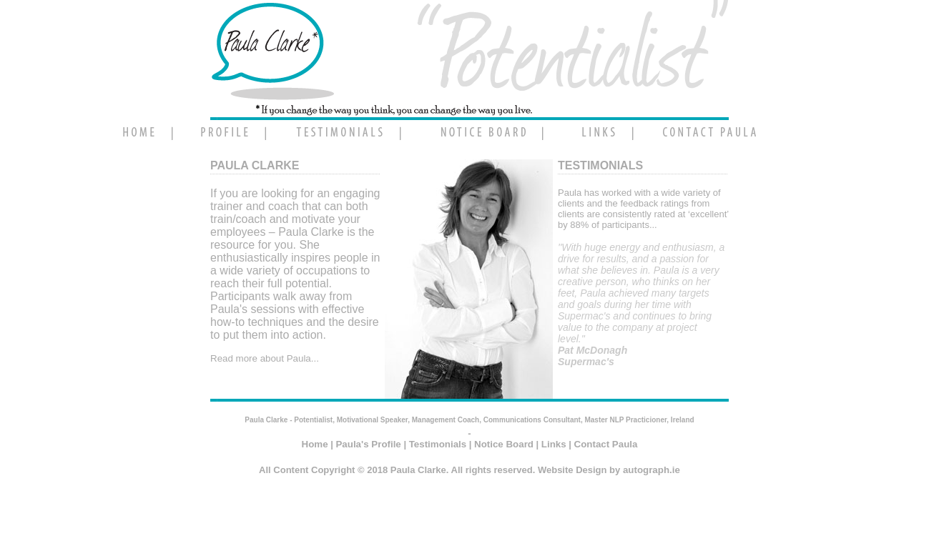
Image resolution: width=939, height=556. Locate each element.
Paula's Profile (367, 444)
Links (553, 444)
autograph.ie (651, 470)
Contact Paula (606, 444)
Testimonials (437, 444)
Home (315, 444)
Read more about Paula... (264, 358)
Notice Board (504, 444)
